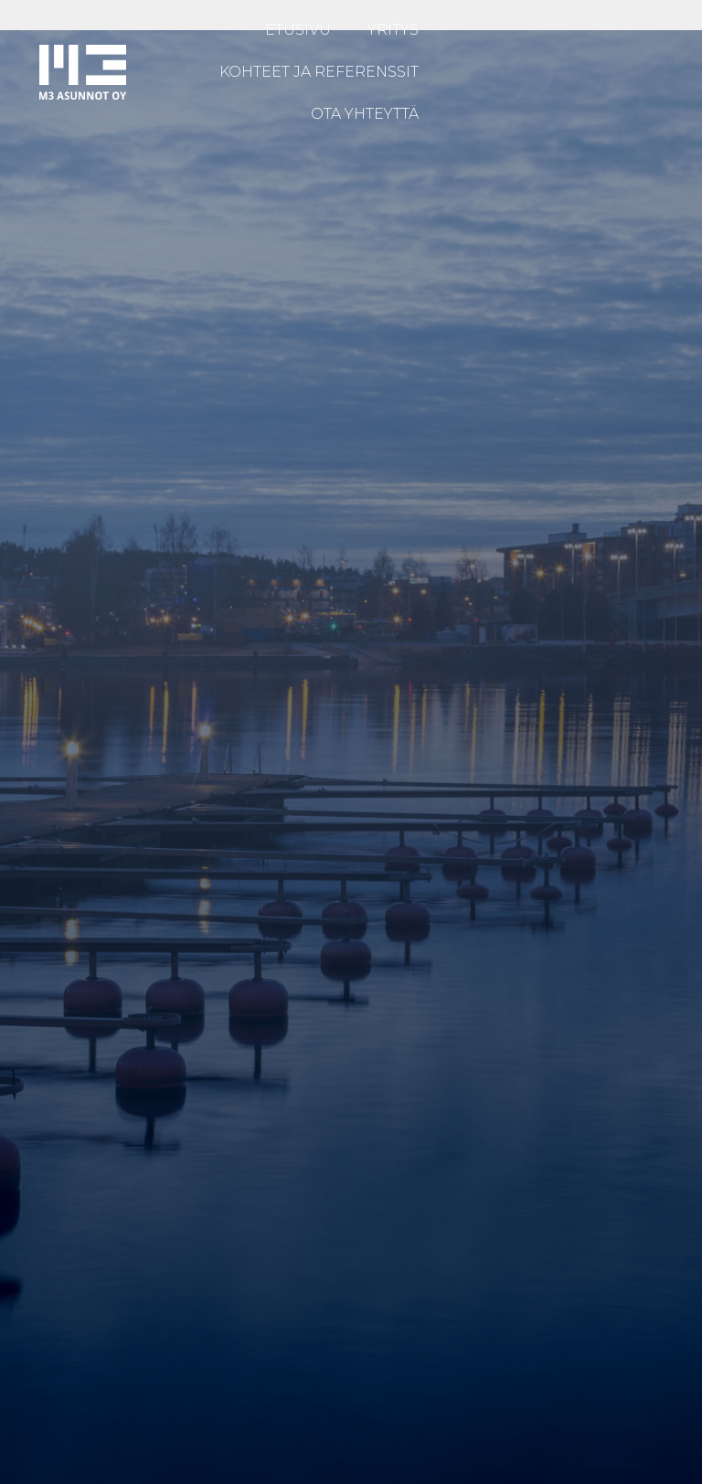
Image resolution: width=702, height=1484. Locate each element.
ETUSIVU (298, 29)
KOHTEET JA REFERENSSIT (319, 71)
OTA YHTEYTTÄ (365, 113)
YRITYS (393, 29)
